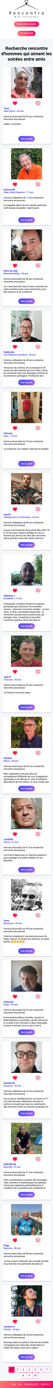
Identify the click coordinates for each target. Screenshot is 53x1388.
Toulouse (8, 679)
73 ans (13, 436)
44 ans (32, 354)
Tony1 (7, 108)
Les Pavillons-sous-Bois (15, 354)
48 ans (17, 1248)
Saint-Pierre (9, 111)
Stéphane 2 (9, 595)
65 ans (15, 761)
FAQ (13, 1384)
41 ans (18, 598)
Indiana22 (9, 1001)
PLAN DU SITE (31, 1384)
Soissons (8, 1085)
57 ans (17, 1167)
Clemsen (8, 433)
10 (35, 1375)
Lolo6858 (8, 839)
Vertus (7, 842)
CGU (20, 1384)
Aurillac (7, 1329)
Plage (6, 1245)
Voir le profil (26, 138)
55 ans (18, 679)
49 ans (18, 923)
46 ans (35, 517)
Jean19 (7, 677)
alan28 (7, 514)
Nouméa (8, 1167)
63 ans (20, 111)
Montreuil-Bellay (12, 273)
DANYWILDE (10, 1164)
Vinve (6, 920)
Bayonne (8, 1248)
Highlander (9, 352)
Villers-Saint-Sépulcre (14, 192)
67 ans (15, 842)
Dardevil (8, 758)
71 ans (30, 192)
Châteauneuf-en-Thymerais (17, 517)
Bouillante (9, 598)
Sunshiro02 (9, 1083)
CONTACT (46, 1384)
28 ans (16, 1329)
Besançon (9, 923)
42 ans (18, 1085)
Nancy (7, 761)
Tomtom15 (9, 1326)
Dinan (6, 1004)
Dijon (6, 436)
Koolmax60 (9, 189)
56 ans (24, 273)
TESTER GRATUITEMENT (26, 24)
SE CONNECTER (26, 33)
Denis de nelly (11, 271)
